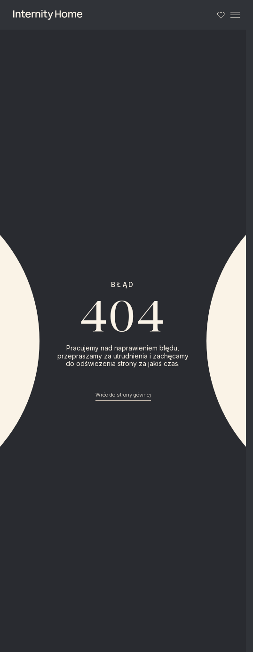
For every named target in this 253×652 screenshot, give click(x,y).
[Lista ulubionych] (220, 15)
